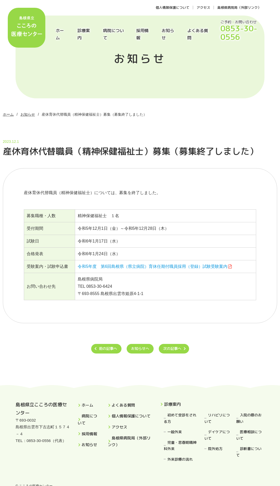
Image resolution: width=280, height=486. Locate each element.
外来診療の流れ (180, 459)
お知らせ (168, 34)
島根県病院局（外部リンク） (239, 7)
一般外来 (174, 431)
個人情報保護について (172, 7)
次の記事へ (172, 348)
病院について (113, 34)
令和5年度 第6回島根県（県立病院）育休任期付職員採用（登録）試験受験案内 (152, 266)
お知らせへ (140, 348)
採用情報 (142, 34)
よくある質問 (197, 34)
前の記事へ (108, 348)
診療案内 (83, 34)
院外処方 (215, 448)
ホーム (60, 34)
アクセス (203, 7)
